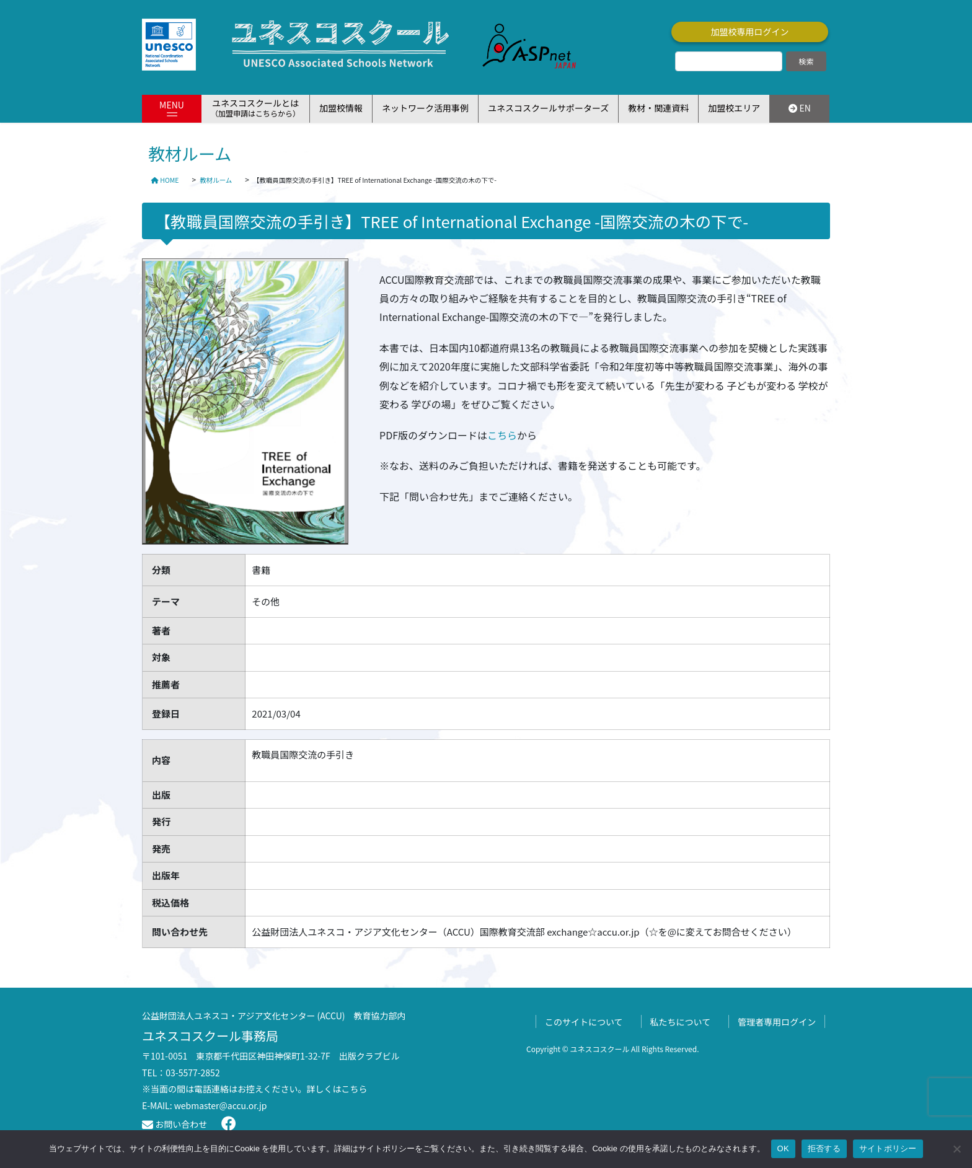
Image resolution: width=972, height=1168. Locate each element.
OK (783, 1148)
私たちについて (680, 1022)
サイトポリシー (888, 1148)
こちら (502, 435)
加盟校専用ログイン (750, 31)
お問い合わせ (174, 1124)
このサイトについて (584, 1022)
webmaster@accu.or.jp (220, 1105)
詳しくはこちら (337, 1088)
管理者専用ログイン (777, 1022)
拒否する (824, 1148)
